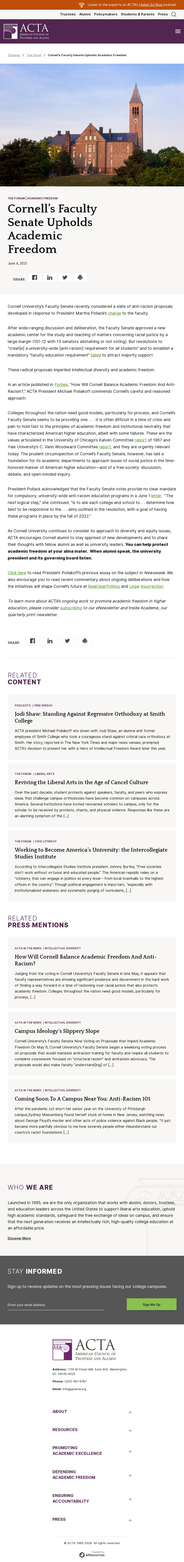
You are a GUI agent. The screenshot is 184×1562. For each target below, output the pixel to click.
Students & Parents (138, 14)
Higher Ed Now (150, 5)
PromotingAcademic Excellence (77, 1450)
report (141, 440)
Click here (17, 572)
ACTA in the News (28, 948)
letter (156, 495)
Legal (134, 586)
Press (163, 14)
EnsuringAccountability (71, 1498)
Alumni (85, 14)
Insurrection (152, 586)
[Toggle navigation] (178, 31)
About (60, 1411)
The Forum (33, 55)
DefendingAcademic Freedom (74, 1474)
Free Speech (43, 705)
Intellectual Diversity (63, 948)
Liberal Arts (44, 774)
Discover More (19, 1238)
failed (96, 355)
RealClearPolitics (104, 586)
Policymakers (105, 14)
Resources (65, 1429)
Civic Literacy (46, 841)
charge (114, 313)
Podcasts (23, 705)
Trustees (68, 14)
